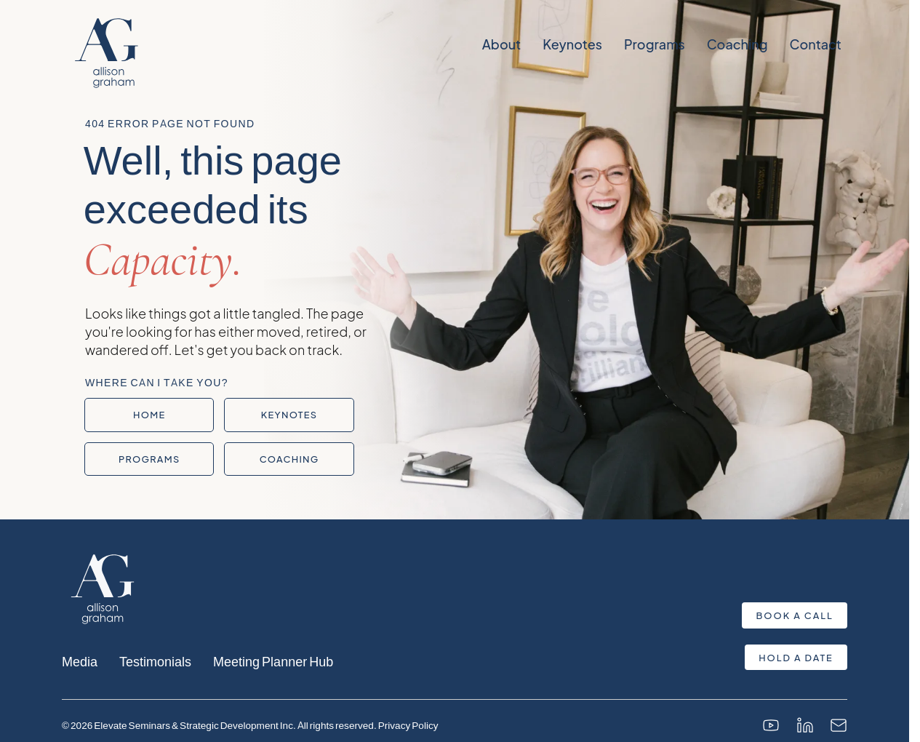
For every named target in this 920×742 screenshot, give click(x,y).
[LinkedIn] (805, 725)
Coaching (736, 44)
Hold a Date (796, 657)
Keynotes (572, 44)
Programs (653, 44)
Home (149, 414)
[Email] (838, 725)
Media (79, 661)
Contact (815, 44)
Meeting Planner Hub (273, 661)
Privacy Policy (408, 725)
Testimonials (155, 661)
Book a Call (794, 615)
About (500, 44)
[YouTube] (771, 725)
